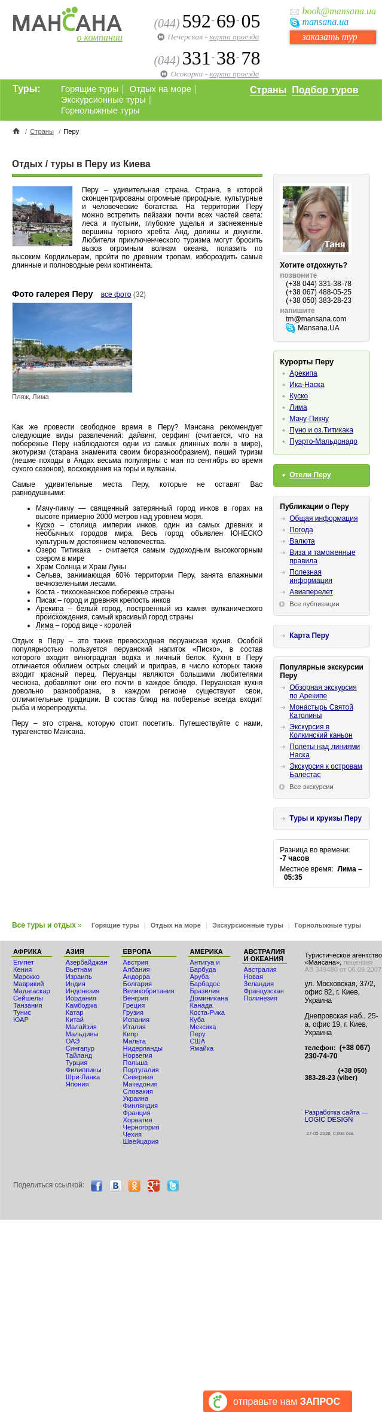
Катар (75, 1012)
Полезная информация (310, 576)
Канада (201, 1005)
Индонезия (83, 990)
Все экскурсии (311, 786)
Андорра (136, 976)
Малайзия (81, 1026)
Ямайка (202, 1048)
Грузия (133, 1012)
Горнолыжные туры (100, 110)
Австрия (136, 962)
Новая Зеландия (259, 980)
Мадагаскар (31, 990)
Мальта (134, 1041)
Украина (136, 1098)
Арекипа (49, 608)
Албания (136, 969)
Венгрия (135, 998)
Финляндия (140, 1105)
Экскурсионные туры (103, 100)
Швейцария (141, 1141)
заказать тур (329, 37)
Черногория (141, 1127)
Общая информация (323, 518)
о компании (100, 37)
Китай (75, 1019)
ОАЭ (73, 1041)
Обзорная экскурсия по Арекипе (322, 691)
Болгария (137, 983)
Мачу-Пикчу (309, 419)
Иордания (81, 998)
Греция (134, 1005)
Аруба (199, 976)
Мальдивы (82, 1033)
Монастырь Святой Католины (321, 711)
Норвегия (137, 1055)
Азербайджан (87, 962)
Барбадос (205, 983)
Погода (301, 530)
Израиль (79, 976)
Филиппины (84, 1069)
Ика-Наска (306, 384)
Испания (136, 1019)
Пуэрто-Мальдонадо (323, 441)
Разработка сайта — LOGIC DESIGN (336, 1116)
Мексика (203, 1026)
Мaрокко (26, 976)
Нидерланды (143, 1048)
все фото (116, 294)
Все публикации (314, 603)
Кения (22, 969)
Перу (198, 1033)
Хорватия (137, 1120)
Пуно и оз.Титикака (321, 430)
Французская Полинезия (264, 994)
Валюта (301, 541)
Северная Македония (140, 1080)
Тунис (22, 1012)
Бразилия (205, 990)
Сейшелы (28, 998)
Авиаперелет (311, 592)
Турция (77, 1062)
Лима (45, 625)
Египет (23, 962)
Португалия (141, 1069)
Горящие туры (89, 89)
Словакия (138, 1091)
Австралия (260, 969)
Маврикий (28, 983)
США (198, 1041)
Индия (75, 983)
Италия (134, 1026)
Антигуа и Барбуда (205, 966)
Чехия (132, 1134)
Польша (135, 1062)
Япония (77, 1084)
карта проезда (234, 36)
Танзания (27, 1005)
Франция (137, 1112)
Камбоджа (81, 1005)
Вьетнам (79, 969)
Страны (268, 90)
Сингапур (80, 1048)
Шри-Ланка (83, 1077)
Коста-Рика (207, 1012)
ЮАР (21, 1019)
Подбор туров (325, 90)
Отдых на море (160, 89)
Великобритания (149, 990)
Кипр (130, 1033)
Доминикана (209, 998)
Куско (45, 525)
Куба (197, 1019)
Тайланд (79, 1055)
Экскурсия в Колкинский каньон (320, 731)
